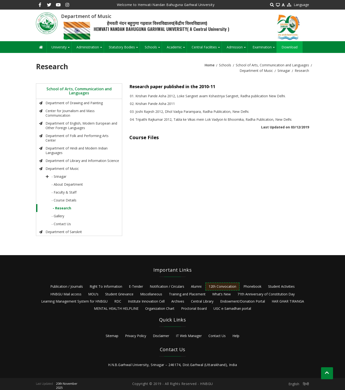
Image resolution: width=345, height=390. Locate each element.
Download (290, 47)
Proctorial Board (194, 308)
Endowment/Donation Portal (242, 301)
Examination (264, 49)
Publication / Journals (66, 286)
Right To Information (106, 286)
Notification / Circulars (167, 286)
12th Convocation (222, 286)
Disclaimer (161, 335)
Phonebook (252, 286)
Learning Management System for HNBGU (74, 301)
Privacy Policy (135, 335)
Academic (177, 49)
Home (209, 65)
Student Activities (281, 286)
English (293, 384)
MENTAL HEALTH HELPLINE (116, 308)
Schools (153, 49)
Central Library (202, 301)
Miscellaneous (151, 294)
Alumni (196, 286)
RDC (117, 301)
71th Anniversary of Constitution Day (266, 294)
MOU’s (93, 294)
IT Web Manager (189, 335)
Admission (237, 49)
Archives (177, 301)
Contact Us (217, 335)
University (61, 49)
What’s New (221, 294)
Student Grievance (119, 294)
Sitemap (112, 335)
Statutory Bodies (124, 49)
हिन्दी (306, 384)
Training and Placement (187, 294)
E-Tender (136, 286)
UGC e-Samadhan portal (232, 308)
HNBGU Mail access (65, 294)
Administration (90, 49)
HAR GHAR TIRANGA (288, 301)
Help (235, 335)
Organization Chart (159, 308)
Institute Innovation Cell (146, 301)
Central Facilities (207, 49)
